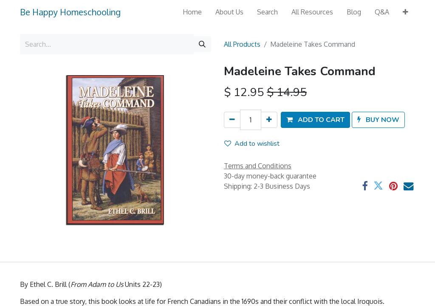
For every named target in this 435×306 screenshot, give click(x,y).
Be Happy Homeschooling (70, 11)
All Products (242, 44)
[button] (405, 12)
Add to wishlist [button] (252, 143)
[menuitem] (192, 12)
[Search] (202, 44)
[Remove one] (232, 120)
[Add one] (269, 120)
